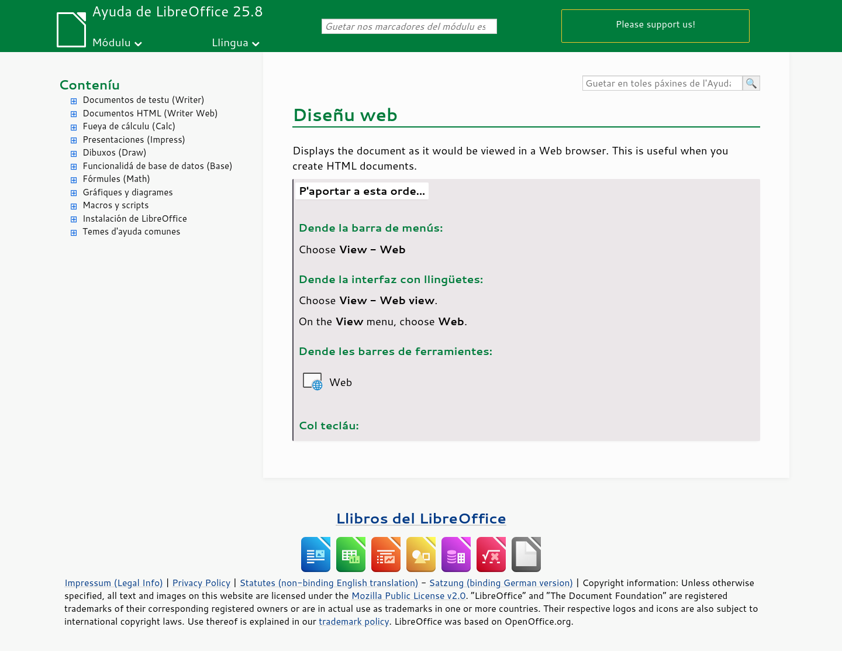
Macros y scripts (115, 205)
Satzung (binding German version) (501, 582)
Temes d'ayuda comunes (131, 231)
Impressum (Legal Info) (113, 582)
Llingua (230, 42)
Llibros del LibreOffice (421, 518)
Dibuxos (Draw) (114, 152)
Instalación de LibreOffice (134, 218)
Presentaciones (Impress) (133, 139)
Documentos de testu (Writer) (143, 100)
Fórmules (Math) (116, 179)
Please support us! (656, 23)
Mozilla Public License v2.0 (408, 595)
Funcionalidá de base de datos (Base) (157, 166)
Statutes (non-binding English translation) (328, 582)
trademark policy (354, 621)
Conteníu (89, 84)
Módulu (111, 42)
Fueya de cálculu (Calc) (128, 126)
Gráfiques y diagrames (127, 192)
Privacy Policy (201, 582)
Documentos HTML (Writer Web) (150, 113)
